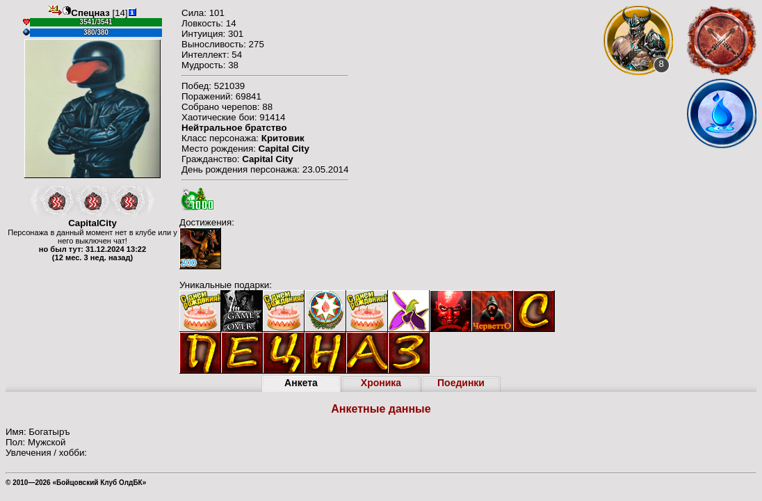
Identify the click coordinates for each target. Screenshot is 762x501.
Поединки (461, 382)
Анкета (301, 382)
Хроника (381, 382)
